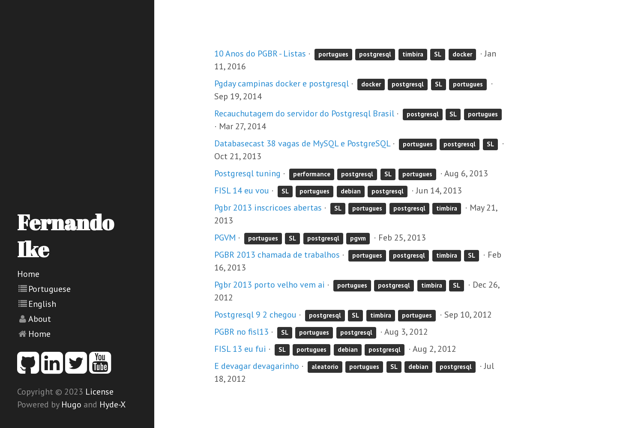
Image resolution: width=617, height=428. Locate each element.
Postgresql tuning (247, 173)
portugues (333, 54)
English (42, 303)
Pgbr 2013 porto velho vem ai (269, 284)
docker (462, 54)
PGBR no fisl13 (241, 331)
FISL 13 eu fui (240, 348)
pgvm (358, 238)
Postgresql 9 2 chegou (255, 314)
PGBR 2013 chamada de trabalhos (277, 254)
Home (28, 273)
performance (311, 174)
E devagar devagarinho (256, 366)
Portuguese (49, 288)
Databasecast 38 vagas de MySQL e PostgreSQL (302, 143)
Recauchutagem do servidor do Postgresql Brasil (304, 113)
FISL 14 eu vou (241, 190)
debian (351, 191)
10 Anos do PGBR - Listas (260, 53)
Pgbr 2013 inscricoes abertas (268, 207)
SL (437, 54)
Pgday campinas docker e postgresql (281, 83)
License (99, 391)
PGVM (225, 237)
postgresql (375, 54)
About (39, 318)
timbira (412, 54)
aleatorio (324, 367)
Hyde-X (112, 404)
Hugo (71, 404)
